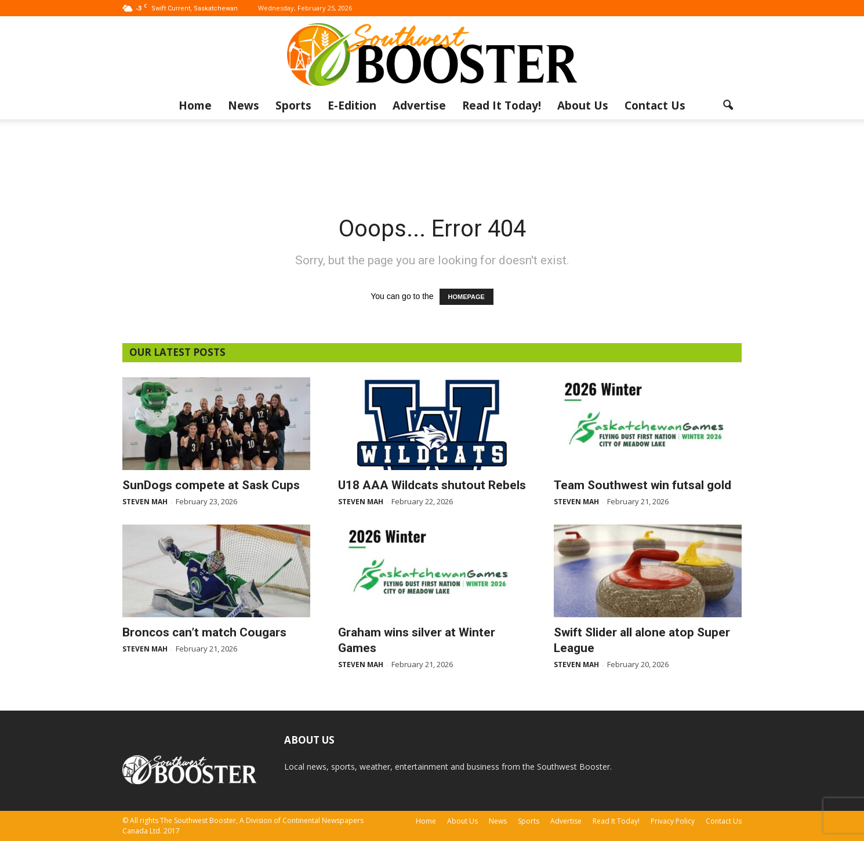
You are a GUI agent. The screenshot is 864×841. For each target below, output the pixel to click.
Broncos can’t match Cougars (204, 632)
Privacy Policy (673, 821)
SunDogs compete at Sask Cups (211, 485)
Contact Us (655, 105)
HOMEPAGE (466, 296)
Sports (293, 105)
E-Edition (352, 105)
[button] (728, 105)
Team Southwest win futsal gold (642, 485)
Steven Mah (145, 502)
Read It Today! (501, 105)
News (243, 105)
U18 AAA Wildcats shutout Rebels (432, 485)
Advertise (419, 105)
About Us (582, 105)
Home (195, 105)
